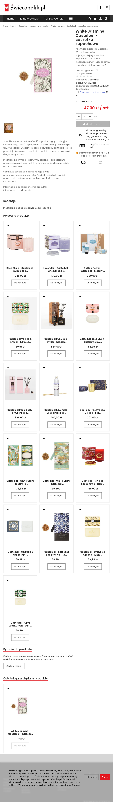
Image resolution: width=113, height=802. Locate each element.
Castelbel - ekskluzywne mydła (88, 78)
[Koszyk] (95, 18)
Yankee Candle (53, 18)
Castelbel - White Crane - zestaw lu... (20, 483)
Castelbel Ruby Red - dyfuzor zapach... (56, 341)
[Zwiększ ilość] (78, 113)
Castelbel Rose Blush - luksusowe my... (93, 341)
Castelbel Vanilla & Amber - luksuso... (20, 341)
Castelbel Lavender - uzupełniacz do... (56, 412)
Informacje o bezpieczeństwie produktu (25, 186)
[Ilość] (83, 113)
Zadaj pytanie (13, 667)
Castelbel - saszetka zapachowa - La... (56, 554)
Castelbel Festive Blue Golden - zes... (93, 412)
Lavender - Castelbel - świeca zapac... (56, 270)
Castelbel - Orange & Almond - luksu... (92, 554)
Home (10, 18)
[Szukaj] (90, 18)
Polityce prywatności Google (64, 785)
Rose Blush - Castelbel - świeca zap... (20, 270)
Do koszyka (20, 283)
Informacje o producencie (17, 190)
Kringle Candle (29, 18)
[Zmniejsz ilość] (88, 113)
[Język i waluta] (106, 18)
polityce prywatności (29, 779)
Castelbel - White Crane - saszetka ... (57, 483)
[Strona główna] (24, 7)
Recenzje (10, 201)
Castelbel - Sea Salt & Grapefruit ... (20, 554)
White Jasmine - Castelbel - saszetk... (20, 734)
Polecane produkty (17, 216)
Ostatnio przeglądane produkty (27, 680)
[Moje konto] (100, 18)
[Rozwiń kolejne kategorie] (70, 18)
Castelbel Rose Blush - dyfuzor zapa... (20, 412)
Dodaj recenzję (43, 208)
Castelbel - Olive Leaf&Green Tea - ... (20, 625)
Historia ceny (84, 98)
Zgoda (105, 777)
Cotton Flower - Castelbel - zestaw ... (92, 270)
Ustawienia (91, 777)
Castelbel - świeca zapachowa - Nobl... (92, 483)
